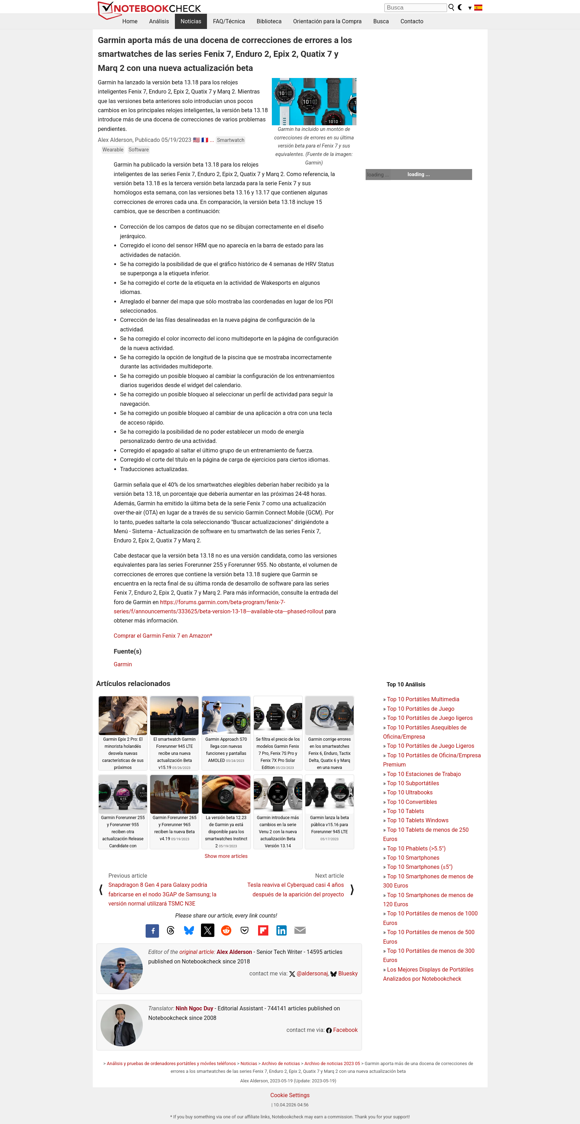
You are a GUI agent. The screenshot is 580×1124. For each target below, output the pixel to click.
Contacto (412, 21)
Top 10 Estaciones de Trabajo (424, 774)
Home (130, 21)
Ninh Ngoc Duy (194, 1008)
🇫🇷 (204, 140)
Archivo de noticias (281, 1063)
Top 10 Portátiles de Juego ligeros (430, 718)
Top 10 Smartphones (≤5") (420, 867)
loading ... (378, 175)
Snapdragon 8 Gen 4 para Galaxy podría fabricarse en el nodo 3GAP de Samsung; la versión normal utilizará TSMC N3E (162, 894)
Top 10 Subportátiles (413, 783)
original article (196, 952)
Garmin (123, 664)
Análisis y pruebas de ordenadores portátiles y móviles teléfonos (171, 1063)
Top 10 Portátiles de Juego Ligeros (431, 746)
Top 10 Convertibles (412, 802)
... (212, 140)
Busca (381, 21)
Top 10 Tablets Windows (417, 820)
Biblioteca (269, 21)
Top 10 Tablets (405, 811)
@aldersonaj (308, 973)
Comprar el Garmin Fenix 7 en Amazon (162, 635)
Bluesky (344, 973)
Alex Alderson (234, 952)
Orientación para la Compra (327, 21)
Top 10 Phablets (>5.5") (416, 848)
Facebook (342, 1030)
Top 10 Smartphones (413, 857)
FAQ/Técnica (229, 21)
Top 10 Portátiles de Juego (420, 708)
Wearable (113, 150)
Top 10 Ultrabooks (410, 792)
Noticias (191, 21)
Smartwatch (230, 140)
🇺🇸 (196, 140)
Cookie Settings (290, 1095)
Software (139, 150)
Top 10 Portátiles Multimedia (423, 699)
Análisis (159, 21)
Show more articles (226, 856)
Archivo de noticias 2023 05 (332, 1063)
